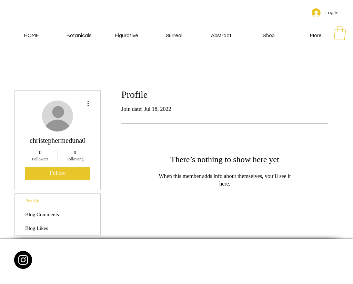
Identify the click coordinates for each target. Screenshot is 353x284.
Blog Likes (36, 228)
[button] (340, 33)
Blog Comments (42, 214)
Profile (32, 200)
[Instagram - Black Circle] (23, 260)
